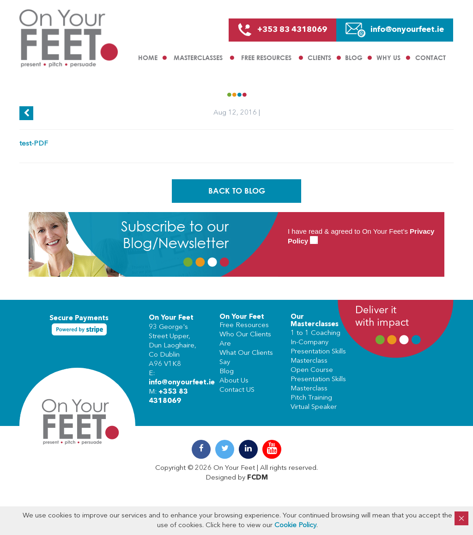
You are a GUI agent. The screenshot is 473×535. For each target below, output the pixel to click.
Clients (319, 57)
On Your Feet (171, 318)
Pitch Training (311, 398)
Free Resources (266, 57)
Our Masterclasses (315, 321)
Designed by (237, 477)
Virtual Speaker (314, 407)
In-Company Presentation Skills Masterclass (318, 352)
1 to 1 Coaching (315, 333)
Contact (430, 57)
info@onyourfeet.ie (182, 382)
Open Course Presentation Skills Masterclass (318, 379)
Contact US (237, 390)
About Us (234, 380)
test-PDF (33, 143)
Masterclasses (198, 57)
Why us (388, 57)
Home (148, 57)
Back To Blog (236, 190)
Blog (354, 57)
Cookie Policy (295, 525)
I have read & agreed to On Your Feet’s (361, 236)
